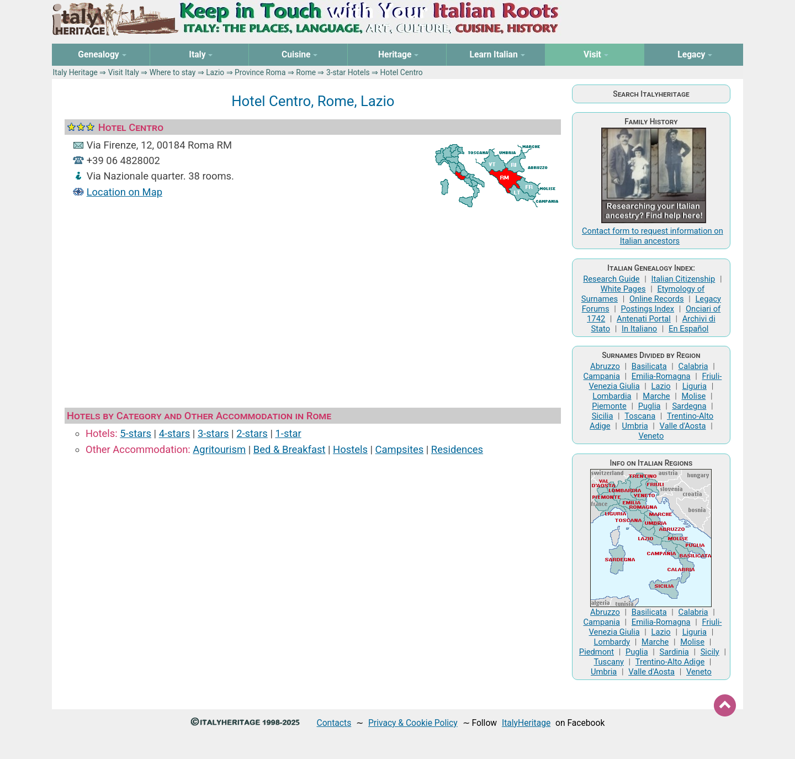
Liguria (694, 386)
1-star (288, 433)
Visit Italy (123, 72)
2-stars (252, 433)
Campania (602, 376)
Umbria (635, 426)
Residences (457, 449)
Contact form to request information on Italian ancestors (652, 236)
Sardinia (674, 652)
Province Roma (260, 72)
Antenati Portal (644, 319)
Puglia (649, 406)
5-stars (135, 433)
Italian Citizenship (683, 279)
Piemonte (609, 406)
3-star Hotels (348, 72)
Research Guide (611, 279)
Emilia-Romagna (661, 376)
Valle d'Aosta (683, 426)
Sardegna (689, 406)
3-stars (213, 433)
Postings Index (647, 309)
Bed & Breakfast (289, 449)
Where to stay (173, 72)
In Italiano (639, 329)
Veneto (651, 436)
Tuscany (608, 662)
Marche (656, 396)
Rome (306, 72)
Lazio (215, 72)
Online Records (656, 299)
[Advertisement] (313, 305)
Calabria (693, 366)
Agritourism (219, 449)
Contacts (334, 723)
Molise (694, 396)
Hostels (350, 449)
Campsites (399, 449)
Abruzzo (605, 366)
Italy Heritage (75, 72)
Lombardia (611, 396)
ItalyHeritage (526, 723)
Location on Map (124, 192)
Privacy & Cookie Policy (413, 723)
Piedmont (596, 652)
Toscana (639, 416)
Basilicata (649, 366)
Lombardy (612, 642)
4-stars (174, 433)
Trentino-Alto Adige (669, 662)
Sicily (710, 652)
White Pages (623, 289)
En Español (688, 329)
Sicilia (602, 416)
